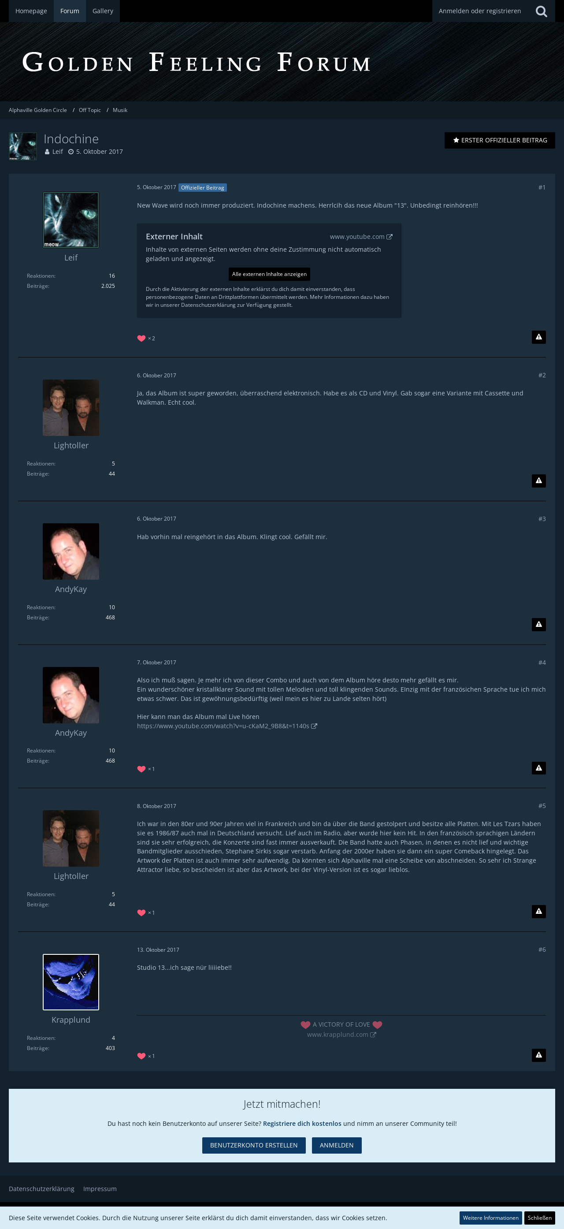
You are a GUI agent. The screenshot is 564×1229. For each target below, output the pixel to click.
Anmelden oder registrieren (480, 11)
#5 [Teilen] (542, 805)
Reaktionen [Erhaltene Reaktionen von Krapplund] (40, 1038)
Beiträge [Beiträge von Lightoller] (37, 473)
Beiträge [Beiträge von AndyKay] (37, 617)
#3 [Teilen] (542, 518)
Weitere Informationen (491, 1218)
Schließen (540, 1218)
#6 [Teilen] (542, 949)
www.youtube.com (357, 236)
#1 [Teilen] (542, 187)
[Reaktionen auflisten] (147, 337)
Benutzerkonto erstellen (254, 1145)
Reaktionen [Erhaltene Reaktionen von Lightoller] (40, 463)
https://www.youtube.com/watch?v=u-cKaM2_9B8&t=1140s (223, 726)
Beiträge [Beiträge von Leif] (37, 286)
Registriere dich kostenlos (302, 1123)
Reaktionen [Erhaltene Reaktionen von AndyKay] (40, 607)
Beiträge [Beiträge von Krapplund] (37, 1048)
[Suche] (541, 11)
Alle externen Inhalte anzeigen (269, 274)
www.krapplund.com (337, 1034)
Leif (57, 151)
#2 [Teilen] (542, 375)
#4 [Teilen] (542, 662)
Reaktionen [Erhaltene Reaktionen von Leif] (40, 275)
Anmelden (337, 1145)
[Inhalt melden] (539, 337)
